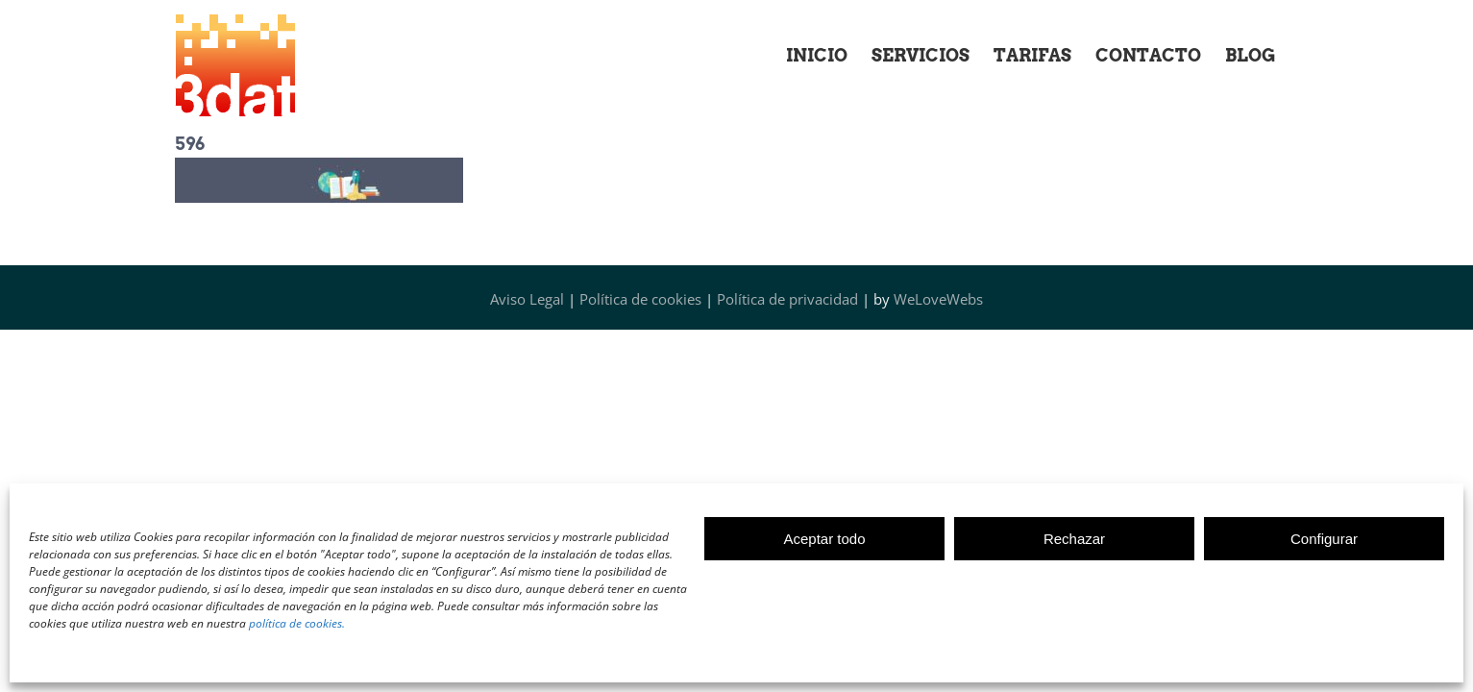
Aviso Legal (527, 299)
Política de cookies (640, 299)
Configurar (1324, 539)
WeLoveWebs (938, 299)
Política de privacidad (787, 299)
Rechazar (1074, 539)
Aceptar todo (824, 539)
